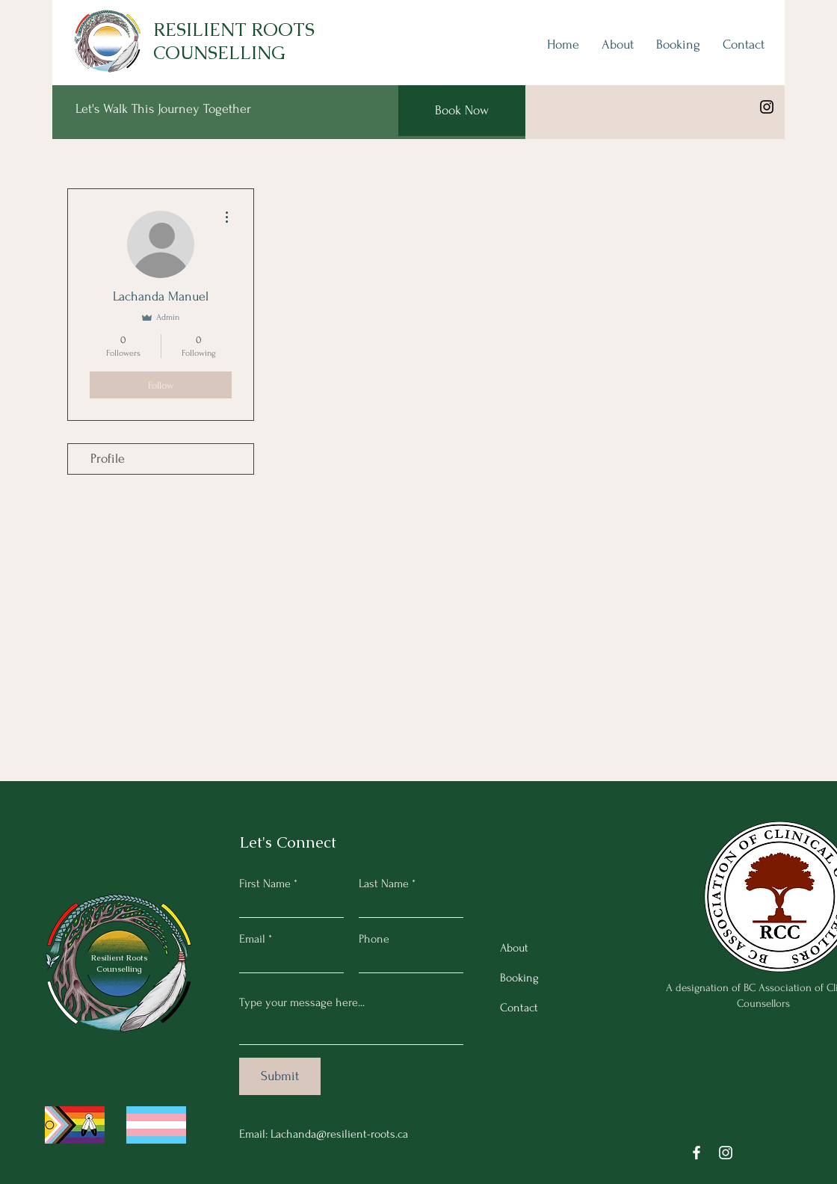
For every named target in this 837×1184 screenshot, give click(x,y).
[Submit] (280, 1076)
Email (252, 939)
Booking (519, 977)
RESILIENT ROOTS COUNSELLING (234, 41)
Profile (107, 458)
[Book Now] (461, 110)
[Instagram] (767, 107)
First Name (265, 883)
